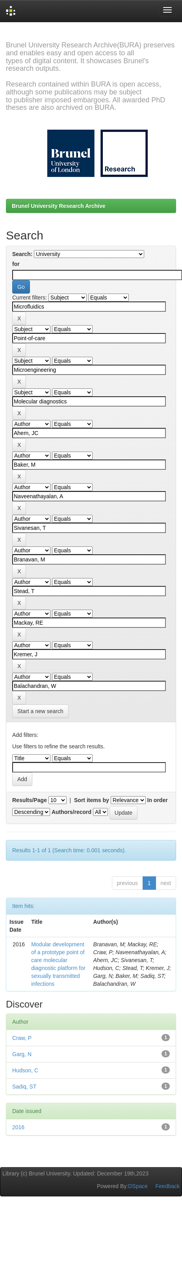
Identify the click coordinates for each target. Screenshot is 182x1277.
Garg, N (22, 1054)
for (16, 264)
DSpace (138, 1186)
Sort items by (91, 800)
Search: (22, 254)
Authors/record (71, 812)
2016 (18, 1127)
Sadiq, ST (24, 1086)
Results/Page (29, 800)
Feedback (168, 1186)
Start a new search (40, 711)
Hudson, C (25, 1070)
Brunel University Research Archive (59, 206)
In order (157, 800)
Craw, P (22, 1038)
